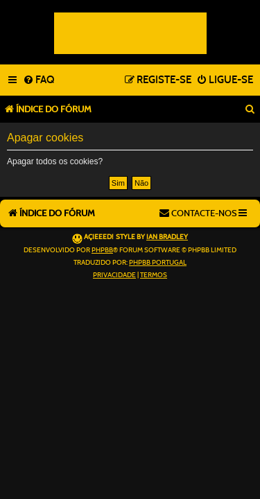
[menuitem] (38, 80)
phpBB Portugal (158, 262)
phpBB (102, 250)
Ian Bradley (167, 237)
